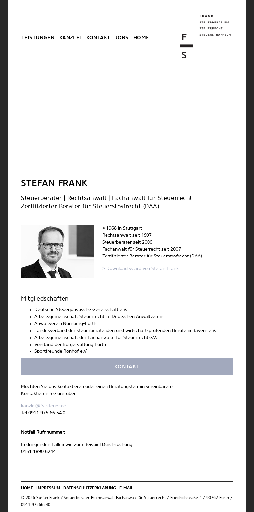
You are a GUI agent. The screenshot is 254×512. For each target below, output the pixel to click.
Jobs (121, 37)
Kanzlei (70, 37)
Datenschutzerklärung (90, 488)
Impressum (48, 488)
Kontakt (98, 37)
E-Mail (126, 488)
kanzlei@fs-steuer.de (43, 406)
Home (141, 37)
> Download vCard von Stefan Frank (140, 268)
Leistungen (37, 37)
